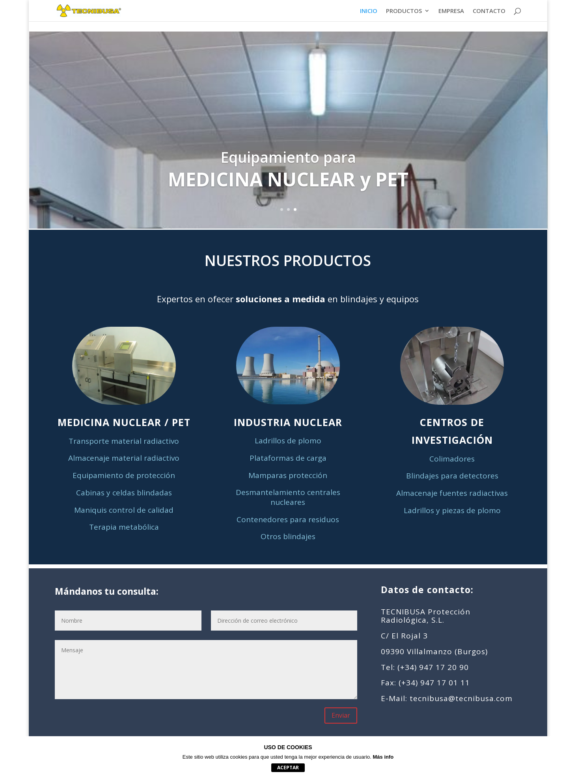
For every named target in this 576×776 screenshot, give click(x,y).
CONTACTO (489, 11)
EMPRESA (451, 11)
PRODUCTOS (404, 11)
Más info (383, 757)
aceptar (288, 767)
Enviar (341, 715)
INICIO (368, 11)
